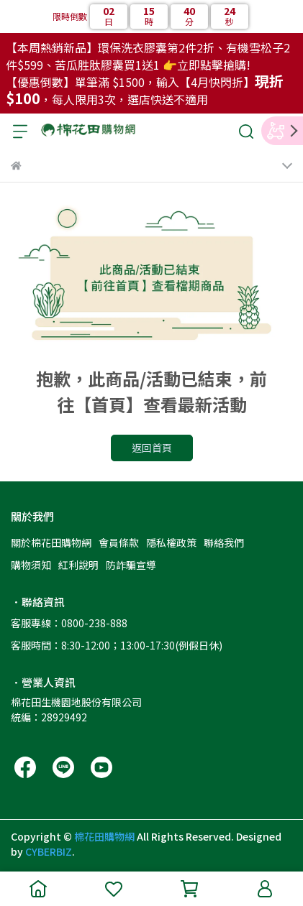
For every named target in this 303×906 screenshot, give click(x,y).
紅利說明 (78, 565)
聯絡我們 (224, 542)
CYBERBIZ (48, 851)
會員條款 (119, 542)
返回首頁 (152, 447)
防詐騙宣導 (131, 565)
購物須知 (31, 565)
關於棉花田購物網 (51, 542)
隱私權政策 (171, 542)
